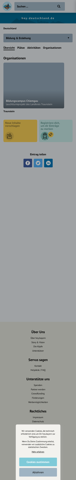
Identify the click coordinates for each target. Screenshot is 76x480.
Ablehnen (38, 472)
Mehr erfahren (38, 451)
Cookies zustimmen (38, 462)
